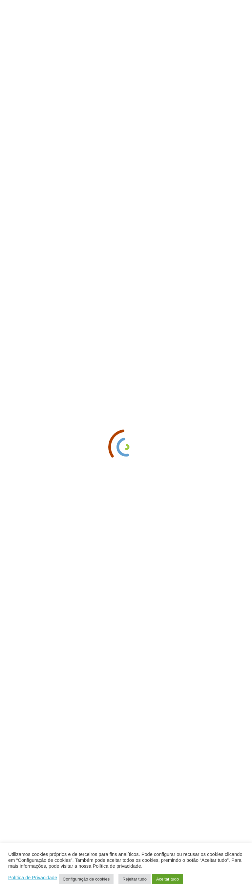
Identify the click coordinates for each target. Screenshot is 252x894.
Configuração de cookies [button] (86, 879)
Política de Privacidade (32, 877)
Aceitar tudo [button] (167, 879)
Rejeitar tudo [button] (134, 879)
